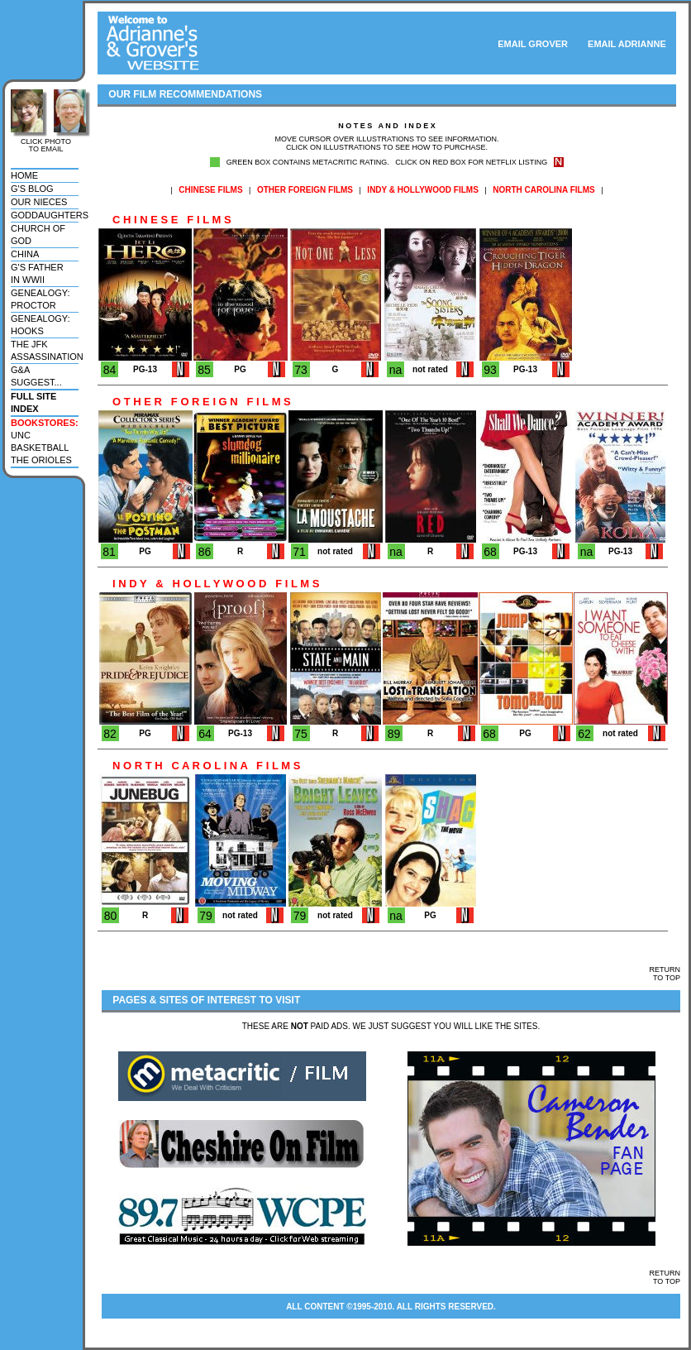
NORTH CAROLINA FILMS (544, 189)
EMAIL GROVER (533, 44)
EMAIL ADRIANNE (632, 44)
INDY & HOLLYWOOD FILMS (422, 189)
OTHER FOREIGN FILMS (305, 189)
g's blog (32, 189)
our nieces (39, 202)
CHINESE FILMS (210, 189)
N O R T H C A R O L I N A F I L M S (199, 765)
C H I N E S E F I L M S (164, 219)
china (25, 254)
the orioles (41, 460)
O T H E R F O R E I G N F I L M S (194, 401)
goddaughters (49, 215)
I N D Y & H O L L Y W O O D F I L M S (208, 583)
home (24, 175)
